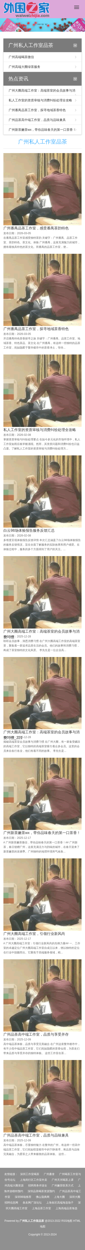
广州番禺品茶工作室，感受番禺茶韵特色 (36, 229)
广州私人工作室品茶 (42, 142)
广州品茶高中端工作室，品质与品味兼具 (37, 120)
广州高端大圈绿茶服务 (24, 67)
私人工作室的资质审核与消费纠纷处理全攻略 (40, 100)
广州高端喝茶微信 (21, 57)
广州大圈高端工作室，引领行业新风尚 (34, 1031)
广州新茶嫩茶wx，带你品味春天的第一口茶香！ (42, 129)
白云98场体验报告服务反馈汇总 (29, 628)
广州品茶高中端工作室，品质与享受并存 (36, 1132)
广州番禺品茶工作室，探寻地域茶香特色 (37, 110)
